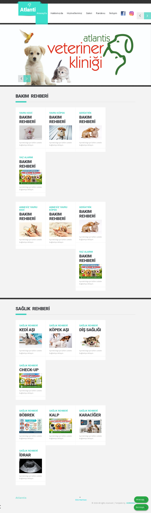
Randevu (100, 13)
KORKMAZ (131, 503)
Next (147, 15)
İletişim (113, 13)
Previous (140, 15)
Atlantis (21, 497)
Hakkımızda (57, 13)
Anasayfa (42, 13)
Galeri (89, 13)
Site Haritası (81, 500)
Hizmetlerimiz (74, 13)
